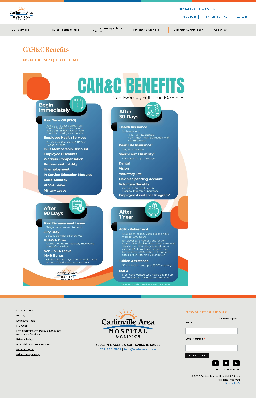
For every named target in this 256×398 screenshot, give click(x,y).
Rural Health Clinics (65, 29)
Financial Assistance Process (33, 344)
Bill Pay (204, 9)
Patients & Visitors (146, 29)
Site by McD (232, 383)
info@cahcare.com (140, 349)
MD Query (22, 325)
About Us (220, 29)
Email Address (195, 339)
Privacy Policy (24, 339)
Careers (242, 17)
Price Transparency (28, 354)
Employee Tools (25, 320)
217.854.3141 (110, 349)
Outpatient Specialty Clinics (107, 30)
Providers (190, 17)
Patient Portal (216, 17)
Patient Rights (25, 349)
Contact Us (187, 9)
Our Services (20, 29)
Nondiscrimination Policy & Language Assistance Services (38, 332)
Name (189, 322)
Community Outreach (188, 29)
